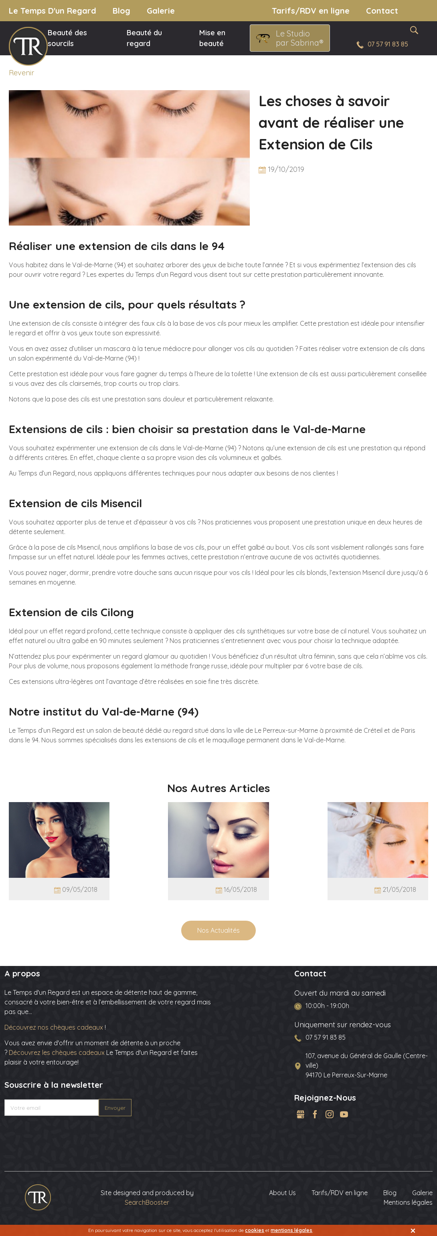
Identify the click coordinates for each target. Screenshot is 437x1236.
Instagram (329, 1114)
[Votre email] (51, 1107)
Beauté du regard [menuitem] (144, 38)
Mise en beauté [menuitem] (212, 38)
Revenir (21, 72)
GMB (300, 1114)
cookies (254, 1230)
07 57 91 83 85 (388, 44)
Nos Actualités (218, 930)
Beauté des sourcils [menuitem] (67, 38)
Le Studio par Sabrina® (300, 38)
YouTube (344, 1114)
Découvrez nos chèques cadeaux (54, 1027)
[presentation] (65, 1134)
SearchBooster (147, 1202)
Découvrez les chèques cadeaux (57, 1052)
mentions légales (291, 1230)
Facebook (315, 1114)
